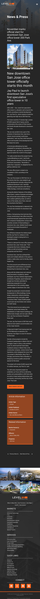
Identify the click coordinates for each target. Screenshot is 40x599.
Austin (16, 505)
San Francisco (21, 503)
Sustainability (10, 550)
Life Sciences (10, 528)
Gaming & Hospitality (12, 522)
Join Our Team (11, 571)
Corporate (12, 429)
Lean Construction (12, 541)
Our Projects (10, 563)
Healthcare (10, 524)
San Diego (29, 503)
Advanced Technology (12, 513)
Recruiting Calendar (12, 575)
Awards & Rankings (12, 569)
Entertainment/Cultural (13, 520)
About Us (9, 560)
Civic (8, 515)
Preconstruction (11, 539)
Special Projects (11, 529)
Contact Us (10, 562)
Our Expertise (10, 565)
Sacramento (23, 505)
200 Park (12, 441)
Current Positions (11, 573)
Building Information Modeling (15, 546)
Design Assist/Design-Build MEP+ (15, 545)
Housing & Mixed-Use (12, 526)
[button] (37, 4)
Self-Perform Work (11, 548)
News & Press (17, 17)
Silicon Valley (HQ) (14, 435)
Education (9, 518)
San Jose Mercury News (16, 415)
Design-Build (10, 543)
